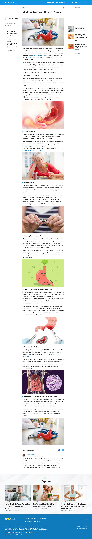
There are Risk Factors (12, 33)
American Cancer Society (39, 55)
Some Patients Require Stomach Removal (12, 44)
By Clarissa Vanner (8, 510)
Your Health (50, 2)
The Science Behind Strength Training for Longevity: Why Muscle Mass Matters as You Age (81, 37)
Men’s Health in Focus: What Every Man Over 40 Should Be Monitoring (81, 28)
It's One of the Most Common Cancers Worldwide (11, 50)
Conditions (82, 2)
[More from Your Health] (18, 501)
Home (23, 7)
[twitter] (63, 450)
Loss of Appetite (10, 35)
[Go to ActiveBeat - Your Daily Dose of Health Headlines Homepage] (11, 2)
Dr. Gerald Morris (14, 20)
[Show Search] (86, 2)
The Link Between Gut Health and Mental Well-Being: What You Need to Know (73, 506)
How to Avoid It (10, 38)
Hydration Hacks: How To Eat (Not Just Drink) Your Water (81, 46)
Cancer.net (25, 356)
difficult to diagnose (33, 57)
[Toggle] (54, 2)
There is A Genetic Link (12, 47)
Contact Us (43, 518)
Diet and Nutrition (60, 2)
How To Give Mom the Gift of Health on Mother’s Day (43, 505)
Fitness (69, 2)
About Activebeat (30, 518)
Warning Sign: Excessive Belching (12, 40)
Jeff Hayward (13, 17)
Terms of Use (37, 521)
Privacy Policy (28, 521)
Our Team (74, 2)
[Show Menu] (5, 2)
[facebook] (59, 450)
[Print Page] (63, 8)
